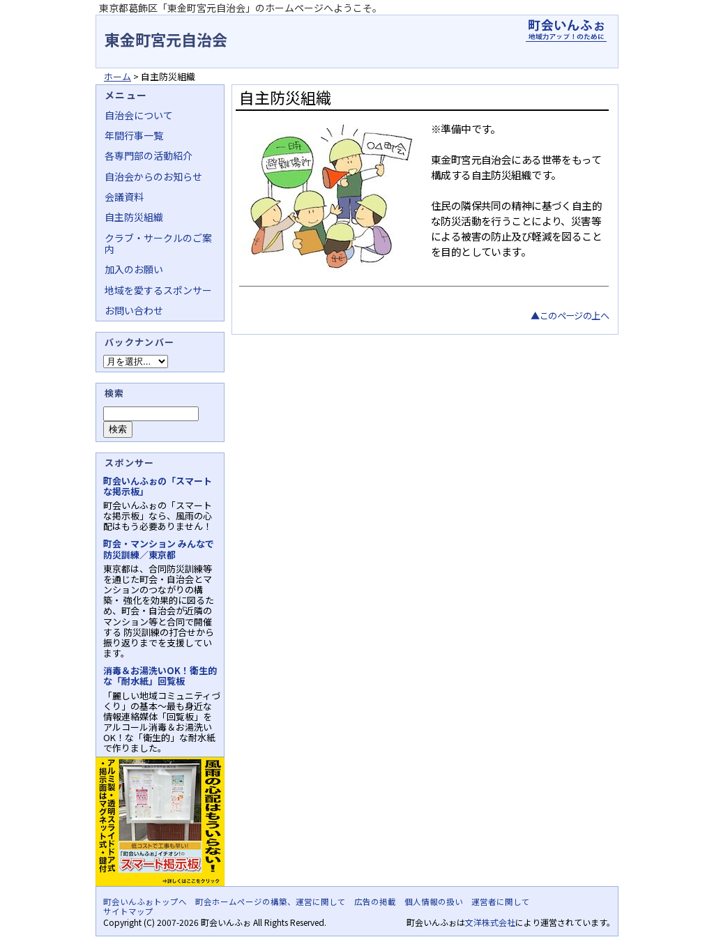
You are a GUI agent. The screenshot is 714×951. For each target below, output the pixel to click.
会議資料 (124, 197)
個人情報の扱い (433, 901)
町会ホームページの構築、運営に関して (270, 901)
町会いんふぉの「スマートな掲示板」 (157, 486)
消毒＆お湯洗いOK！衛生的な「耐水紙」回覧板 (160, 675)
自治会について (139, 115)
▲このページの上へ (570, 315)
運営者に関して (500, 901)
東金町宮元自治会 (166, 39)
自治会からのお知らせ (153, 176)
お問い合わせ (134, 310)
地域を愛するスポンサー (158, 290)
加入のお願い (134, 269)
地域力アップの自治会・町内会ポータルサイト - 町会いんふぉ (566, 31)
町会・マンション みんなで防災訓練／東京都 (158, 549)
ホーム (117, 76)
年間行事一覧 (134, 135)
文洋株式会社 (490, 922)
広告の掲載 (375, 901)
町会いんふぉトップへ (145, 901)
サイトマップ (128, 911)
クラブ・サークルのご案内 (158, 243)
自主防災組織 (134, 217)
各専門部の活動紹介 (148, 155)
